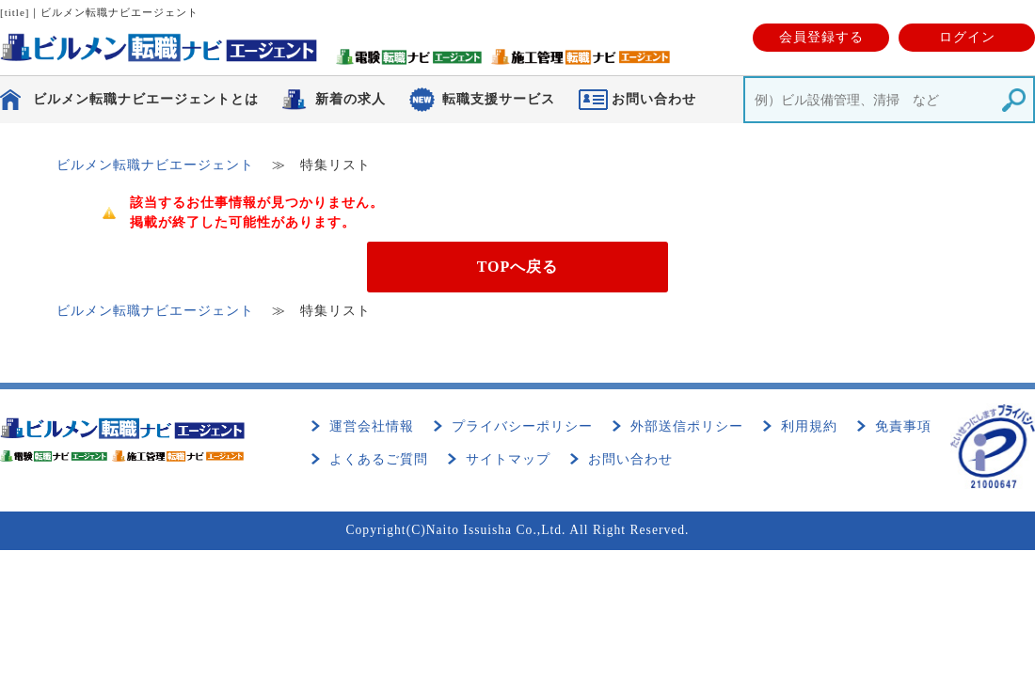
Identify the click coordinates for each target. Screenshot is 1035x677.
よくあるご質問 (378, 459)
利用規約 (809, 426)
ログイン (967, 37)
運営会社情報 (371, 426)
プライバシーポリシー (522, 426)
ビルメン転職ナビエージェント (155, 165)
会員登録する (821, 37)
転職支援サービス (498, 99)
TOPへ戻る (518, 267)
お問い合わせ (630, 459)
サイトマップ (508, 459)
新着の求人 (350, 99)
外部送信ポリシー (686, 426)
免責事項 (903, 426)
